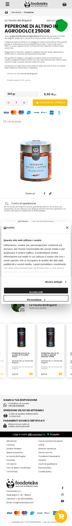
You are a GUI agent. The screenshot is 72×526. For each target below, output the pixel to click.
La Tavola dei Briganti (18, 20)
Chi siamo (11, 464)
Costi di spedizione (47, 464)
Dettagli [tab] (23, 221)
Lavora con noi (45, 452)
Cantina (11, 444)
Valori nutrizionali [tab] (43, 221)
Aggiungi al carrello (50, 102)
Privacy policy (44, 467)
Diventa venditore (47, 448)
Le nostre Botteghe (16, 456)
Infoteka (11, 460)
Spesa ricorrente (15, 452)
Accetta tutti (36, 292)
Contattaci (12, 471)
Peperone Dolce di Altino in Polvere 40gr (20, 355)
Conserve (29, 12)
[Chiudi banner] (67, 228)
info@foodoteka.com (23, 502)
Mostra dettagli (53, 281)
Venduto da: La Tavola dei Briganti (22, 362)
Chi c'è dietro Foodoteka (18, 467)
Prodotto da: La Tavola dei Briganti (22, 368)
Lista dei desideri (14, 122)
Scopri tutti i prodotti (37, 308)
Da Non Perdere (14, 448)
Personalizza (36, 299)
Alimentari (16, 12)
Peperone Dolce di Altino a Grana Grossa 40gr (50, 355)
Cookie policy (44, 471)
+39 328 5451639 (16, 406)
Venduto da (22, 74)
